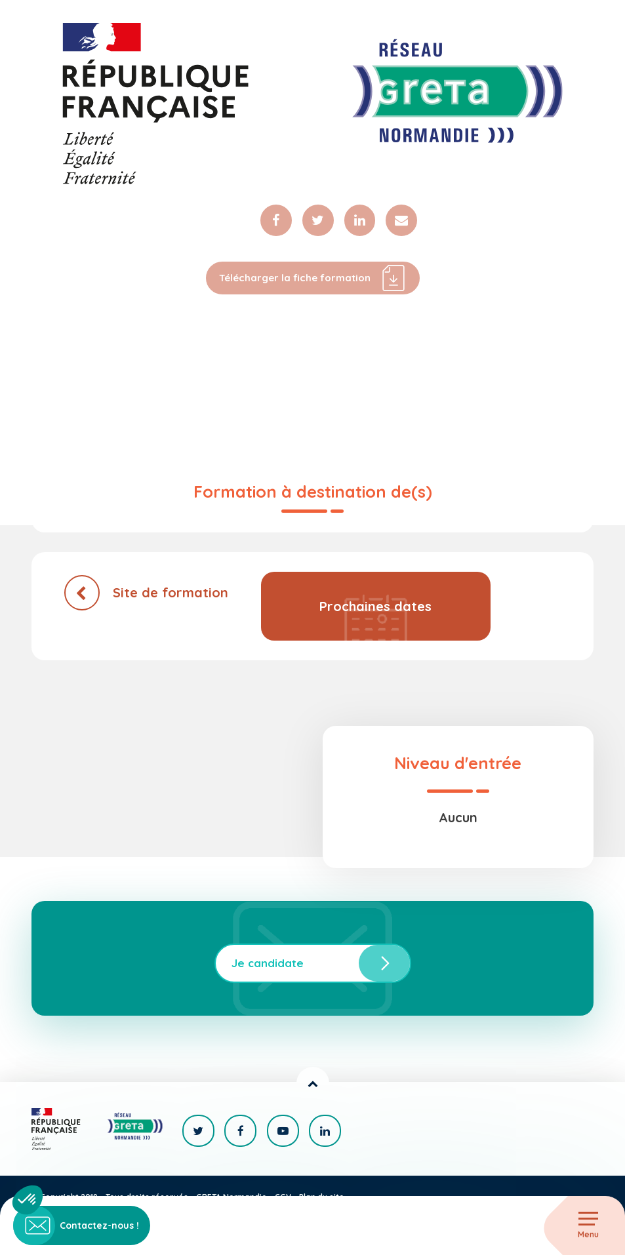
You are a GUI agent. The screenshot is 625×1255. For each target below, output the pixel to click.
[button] (27, 1200)
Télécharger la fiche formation (312, 279)
